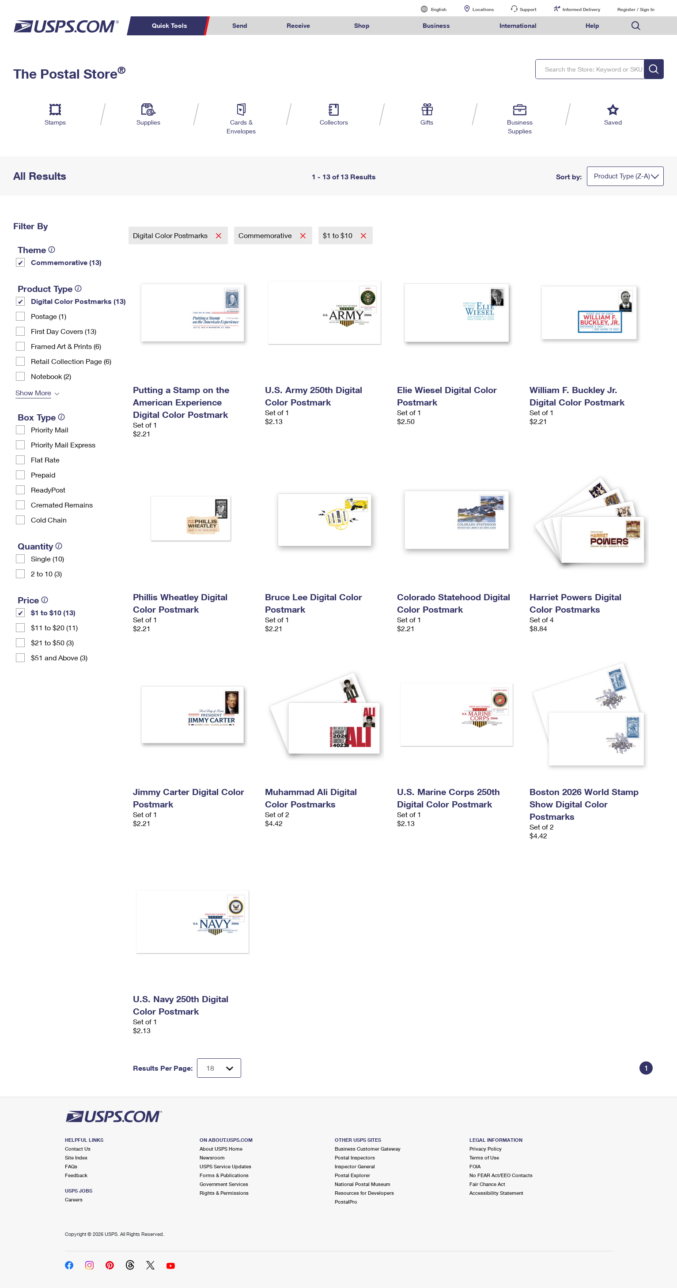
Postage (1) (48, 316)
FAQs (71, 1166)
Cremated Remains (62, 504)
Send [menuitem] (239, 25)
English (429, 9)
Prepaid (43, 474)
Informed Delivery (581, 9)
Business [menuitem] (436, 25)
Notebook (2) (51, 376)
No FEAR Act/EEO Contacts (501, 1175)
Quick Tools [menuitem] (169, 25)
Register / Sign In (635, 9)
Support (528, 9)
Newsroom (212, 1157)
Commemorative (266, 235)
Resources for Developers (364, 1193)
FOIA (474, 1166)
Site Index (76, 1157)
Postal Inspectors (355, 1157)
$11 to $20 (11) (54, 627)
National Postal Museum (362, 1184)
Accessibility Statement (496, 1193)
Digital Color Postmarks (171, 235)
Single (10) (47, 558)
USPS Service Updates (225, 1166)
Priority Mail (49, 429)
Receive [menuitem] (298, 25)
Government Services (224, 1184)
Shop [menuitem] (362, 25)
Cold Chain (49, 519)
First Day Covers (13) (63, 331)
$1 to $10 (338, 235)
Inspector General (355, 1166)
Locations (483, 9)
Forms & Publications (224, 1175)
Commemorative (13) (66, 262)
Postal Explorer (352, 1175)
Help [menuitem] (592, 25)
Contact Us (78, 1149)
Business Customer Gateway (368, 1149)
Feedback (76, 1175)
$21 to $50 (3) (52, 642)
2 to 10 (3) (46, 573)
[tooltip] (51, 249)
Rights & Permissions (224, 1193)
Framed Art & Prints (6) (66, 346)
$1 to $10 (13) (53, 612)
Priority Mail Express (63, 444)
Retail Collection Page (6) (71, 361)
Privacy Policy (485, 1149)
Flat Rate (45, 459)
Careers (74, 1199)
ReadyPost (48, 489)
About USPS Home (221, 1149)
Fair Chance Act (487, 1184)
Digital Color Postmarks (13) (78, 301)
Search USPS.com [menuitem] (636, 25)
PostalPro (346, 1202)
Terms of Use (484, 1157)
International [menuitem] (518, 25)
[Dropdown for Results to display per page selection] (219, 1068)
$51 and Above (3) (59, 657)
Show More (33, 392)
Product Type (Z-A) (622, 176)
